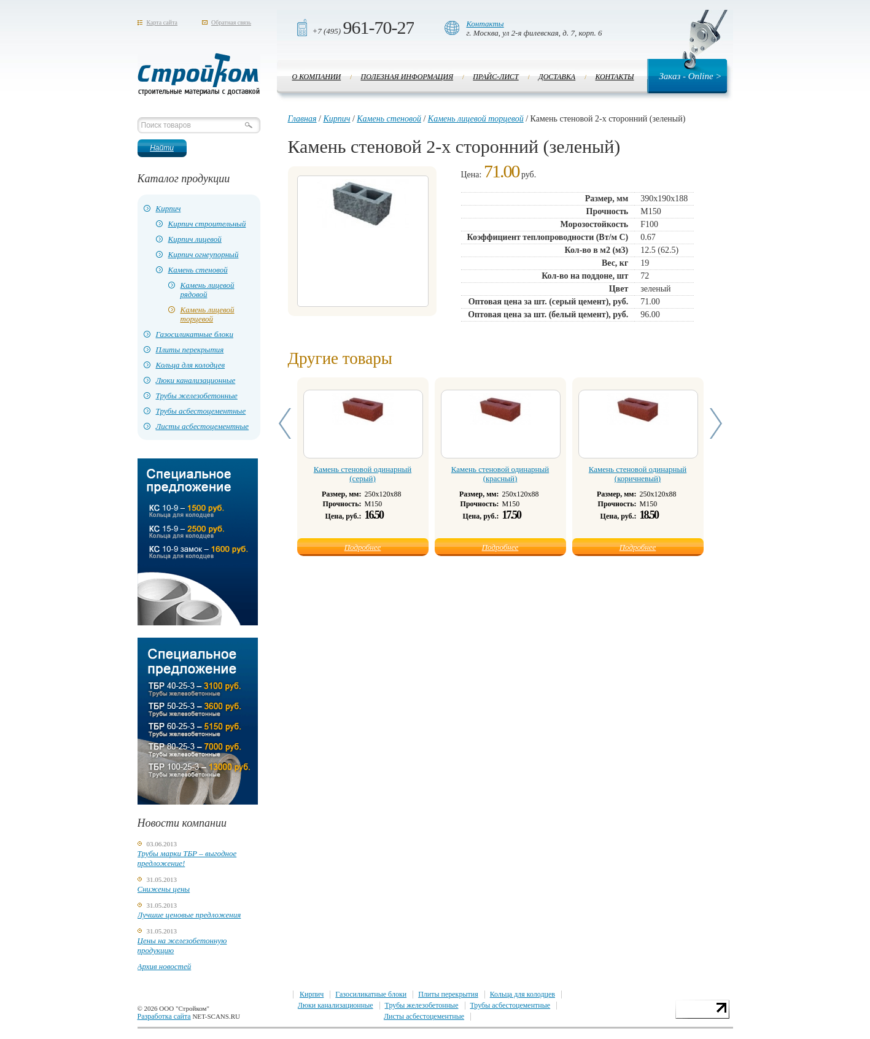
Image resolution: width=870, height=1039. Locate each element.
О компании (316, 76)
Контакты (484, 23)
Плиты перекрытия (190, 349)
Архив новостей (165, 966)
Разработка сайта (164, 1016)
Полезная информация (407, 76)
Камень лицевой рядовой (208, 289)
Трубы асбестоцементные (201, 410)
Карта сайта (162, 22)
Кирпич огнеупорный (203, 254)
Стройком (199, 74)
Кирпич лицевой (195, 239)
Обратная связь (231, 22)
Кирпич (168, 208)
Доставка (556, 76)
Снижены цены (164, 889)
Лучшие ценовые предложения (189, 914)
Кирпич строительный (207, 223)
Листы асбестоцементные (202, 426)
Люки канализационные (196, 380)
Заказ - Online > (690, 76)
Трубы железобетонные (197, 395)
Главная (302, 118)
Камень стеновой (198, 269)
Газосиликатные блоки (194, 334)
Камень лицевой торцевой (208, 314)
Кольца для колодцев (190, 364)
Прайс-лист (495, 76)
